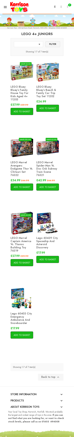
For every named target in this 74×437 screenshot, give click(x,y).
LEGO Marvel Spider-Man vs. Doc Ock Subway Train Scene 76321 (46, 169)
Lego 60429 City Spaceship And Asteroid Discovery (47, 242)
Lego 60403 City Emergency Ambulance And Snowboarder (21, 318)
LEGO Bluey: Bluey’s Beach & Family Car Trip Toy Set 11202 (46, 91)
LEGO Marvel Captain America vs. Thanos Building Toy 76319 (21, 244)
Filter (52, 44)
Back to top (50, 377)
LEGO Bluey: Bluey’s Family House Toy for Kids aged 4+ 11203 (20, 93)
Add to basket (22, 111)
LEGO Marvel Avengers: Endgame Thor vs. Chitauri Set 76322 (22, 169)
